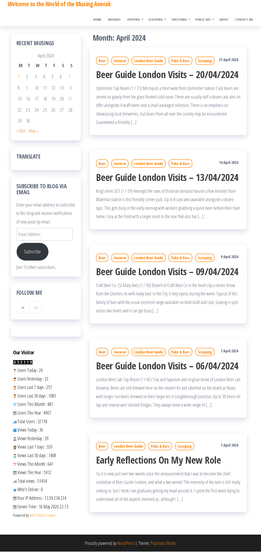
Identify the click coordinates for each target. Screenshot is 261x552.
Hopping (134, 19)
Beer (102, 61)
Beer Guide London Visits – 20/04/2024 (167, 74)
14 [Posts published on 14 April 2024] (70, 88)
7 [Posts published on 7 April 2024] (69, 76)
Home (98, 19)
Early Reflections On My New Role (158, 460)
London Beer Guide (148, 61)
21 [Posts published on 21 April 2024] (70, 99)
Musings (115, 19)
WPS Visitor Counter (43, 515)
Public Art (203, 19)
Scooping (156, 19)
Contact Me (244, 19)
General (120, 61)
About (224, 19)
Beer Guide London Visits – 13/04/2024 (167, 177)
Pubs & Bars (180, 61)
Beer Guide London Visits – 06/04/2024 (167, 365)
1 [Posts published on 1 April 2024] (19, 76)
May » (33, 131)
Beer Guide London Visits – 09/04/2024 (167, 271)
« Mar (21, 131)
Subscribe (32, 251)
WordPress (125, 543)
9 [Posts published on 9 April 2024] (27, 88)
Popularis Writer (163, 543)
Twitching (179, 19)
